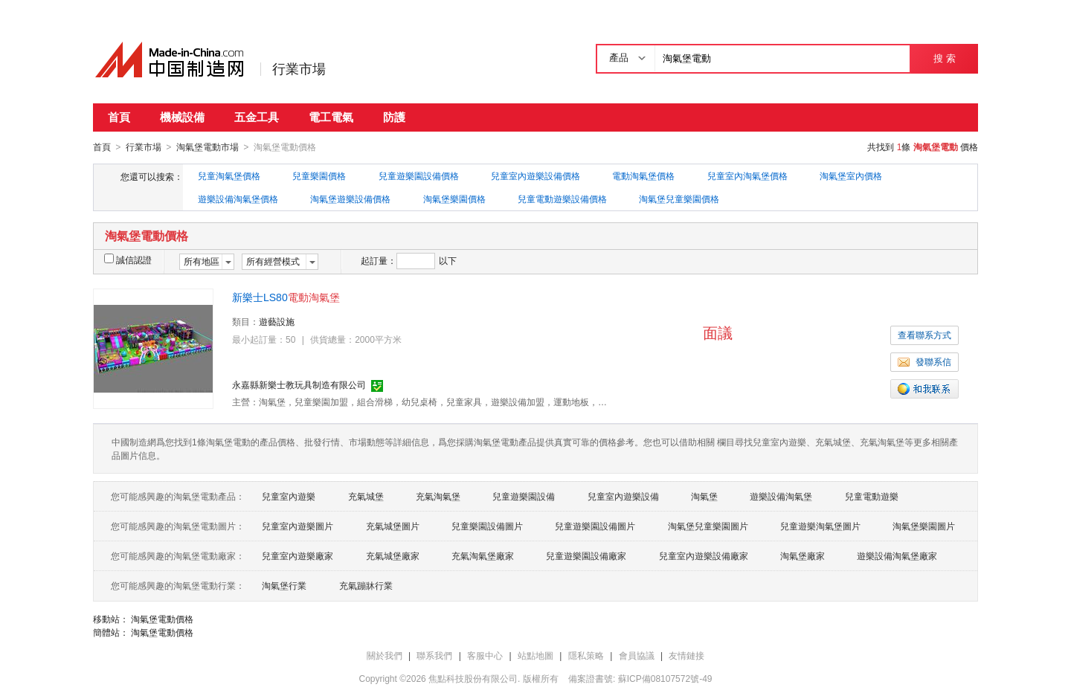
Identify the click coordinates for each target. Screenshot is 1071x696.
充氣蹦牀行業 (366, 585)
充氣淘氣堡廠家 (482, 555)
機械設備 (182, 117)
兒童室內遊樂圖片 (297, 526)
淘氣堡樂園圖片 (923, 526)
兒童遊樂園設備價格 (419, 175)
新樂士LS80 (286, 297)
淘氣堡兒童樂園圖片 (708, 526)
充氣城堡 (366, 496)
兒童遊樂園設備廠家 (586, 555)
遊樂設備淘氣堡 (781, 496)
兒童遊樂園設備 (523, 496)
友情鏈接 (686, 655)
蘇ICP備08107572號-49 (665, 678)
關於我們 (384, 655)
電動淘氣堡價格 (643, 175)
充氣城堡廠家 (392, 555)
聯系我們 (434, 655)
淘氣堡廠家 (802, 555)
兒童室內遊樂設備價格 (535, 175)
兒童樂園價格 (319, 175)
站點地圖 (535, 655)
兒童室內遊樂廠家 (297, 555)
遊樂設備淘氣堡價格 (238, 198)
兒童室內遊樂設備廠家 (703, 555)
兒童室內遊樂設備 (623, 496)
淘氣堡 (704, 496)
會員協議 (636, 655)
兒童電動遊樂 (871, 496)
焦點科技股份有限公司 (473, 678)
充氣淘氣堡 (438, 496)
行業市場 (299, 69)
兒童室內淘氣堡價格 (747, 175)
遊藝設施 (277, 321)
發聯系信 (924, 361)
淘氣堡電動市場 (207, 147)
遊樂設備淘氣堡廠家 (897, 555)
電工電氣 (331, 117)
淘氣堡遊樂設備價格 (350, 198)
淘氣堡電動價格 (162, 618)
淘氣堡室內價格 (851, 175)
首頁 (119, 117)
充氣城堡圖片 (392, 526)
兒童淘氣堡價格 (229, 175)
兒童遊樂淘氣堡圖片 (820, 526)
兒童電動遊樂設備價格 (562, 198)
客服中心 (485, 655)
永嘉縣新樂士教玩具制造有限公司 (299, 384)
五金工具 (256, 117)
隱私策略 (586, 655)
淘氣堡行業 (284, 585)
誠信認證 (128, 259)
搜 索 (944, 58)
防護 (394, 117)
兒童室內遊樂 (288, 496)
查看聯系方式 (924, 334)
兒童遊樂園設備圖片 (595, 526)
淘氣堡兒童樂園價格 (679, 198)
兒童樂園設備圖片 (487, 526)
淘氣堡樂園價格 (454, 198)
